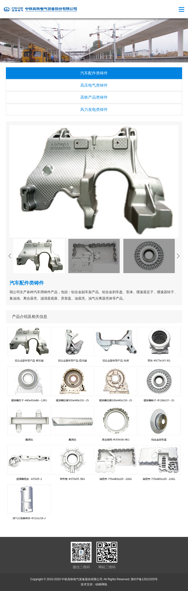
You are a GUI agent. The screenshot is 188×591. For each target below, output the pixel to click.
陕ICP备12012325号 (144, 579)
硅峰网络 (101, 584)
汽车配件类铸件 (94, 73)
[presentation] (9, 256)
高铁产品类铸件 (94, 97)
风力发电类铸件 (94, 109)
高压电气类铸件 (94, 85)
